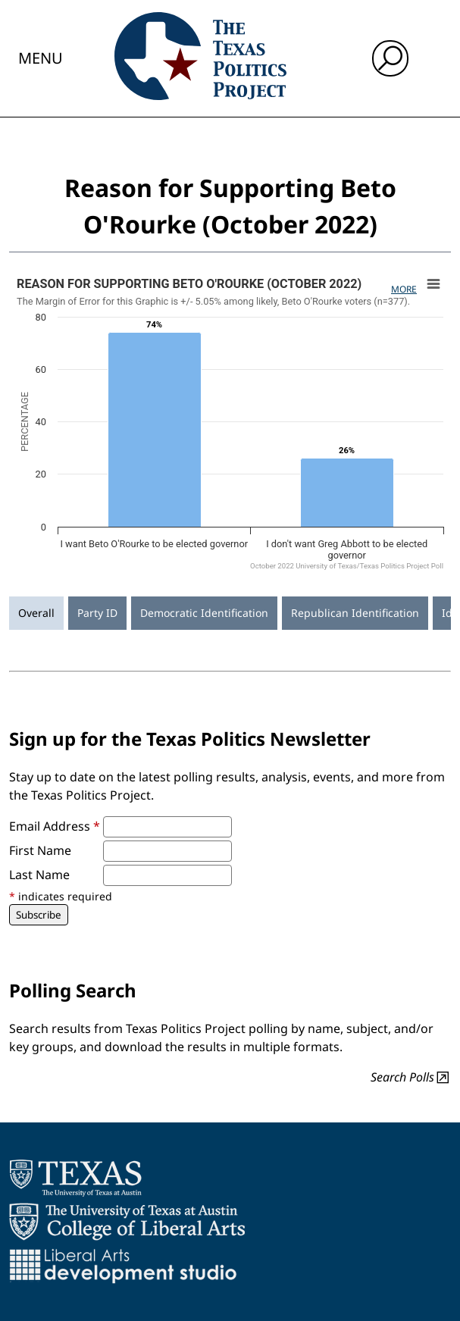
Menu (40, 58)
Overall (36, 613)
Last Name (39, 874)
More (404, 289)
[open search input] (390, 58)
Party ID (97, 613)
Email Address (54, 826)
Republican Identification (355, 613)
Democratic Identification (204, 613)
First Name (40, 850)
